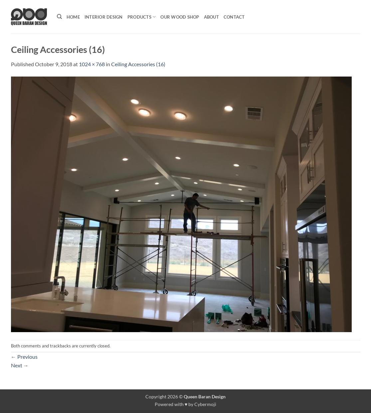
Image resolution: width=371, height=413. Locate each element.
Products (141, 17)
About (211, 17)
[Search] (59, 16)
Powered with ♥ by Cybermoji (186, 404)
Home (73, 17)
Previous (24, 356)
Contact (234, 17)
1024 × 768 (92, 64)
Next (20, 365)
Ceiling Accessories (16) (138, 64)
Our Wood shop (179, 17)
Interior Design (104, 17)
